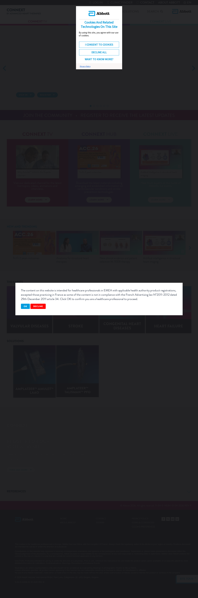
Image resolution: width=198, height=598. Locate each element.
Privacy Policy (85, 66)
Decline (38, 306)
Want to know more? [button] (99, 59)
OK (25, 306)
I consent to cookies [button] (99, 44)
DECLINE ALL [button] (99, 52)
